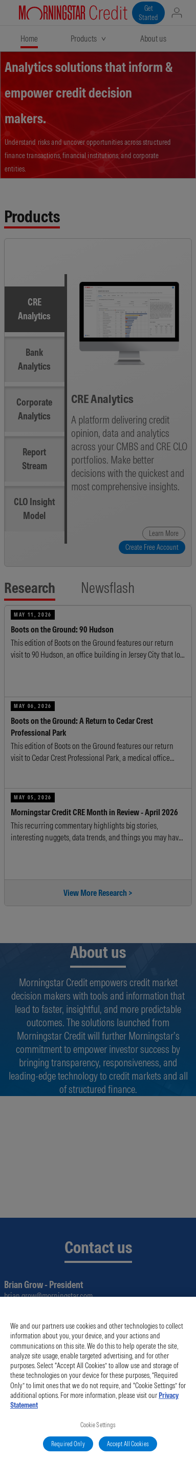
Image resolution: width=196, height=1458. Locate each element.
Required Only (68, 1449)
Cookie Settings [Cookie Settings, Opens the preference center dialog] (98, 1430)
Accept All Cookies (128, 1449)
